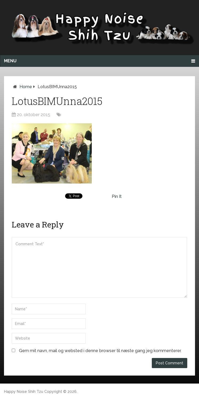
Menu (10, 60)
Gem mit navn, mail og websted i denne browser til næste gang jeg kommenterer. (100, 350)
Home (25, 86)
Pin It (117, 196)
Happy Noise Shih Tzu (23, 391)
